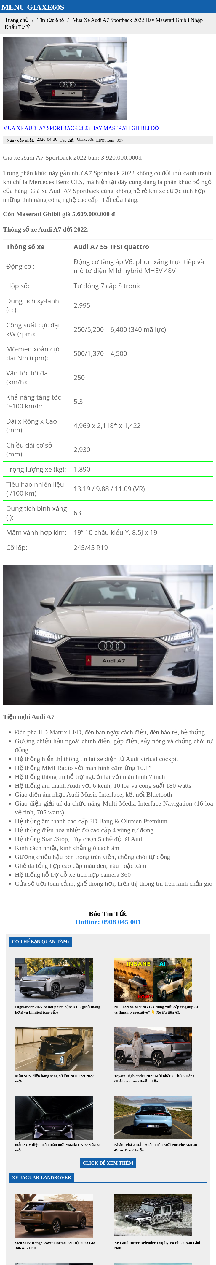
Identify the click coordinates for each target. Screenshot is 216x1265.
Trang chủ (16, 20)
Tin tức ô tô (50, 20)
